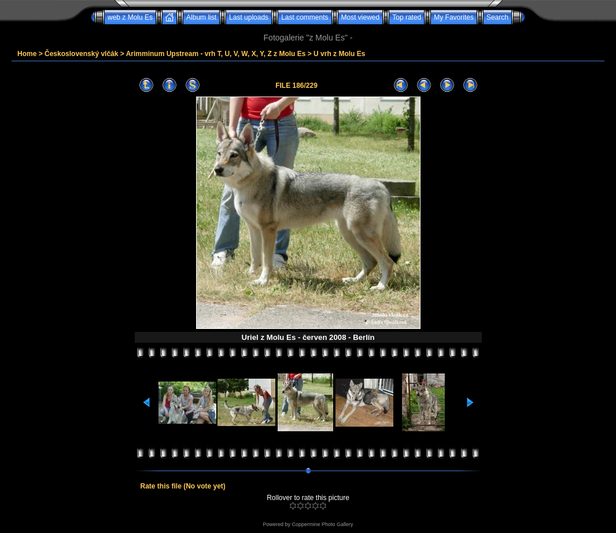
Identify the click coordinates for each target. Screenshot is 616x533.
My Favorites (454, 17)
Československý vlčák (81, 54)
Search (497, 17)
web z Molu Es (130, 17)
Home (26, 54)
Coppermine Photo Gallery (322, 524)
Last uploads (248, 17)
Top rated (406, 17)
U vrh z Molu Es (339, 54)
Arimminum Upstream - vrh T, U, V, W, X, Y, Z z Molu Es (216, 54)
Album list (201, 17)
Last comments (304, 17)
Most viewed (360, 17)
